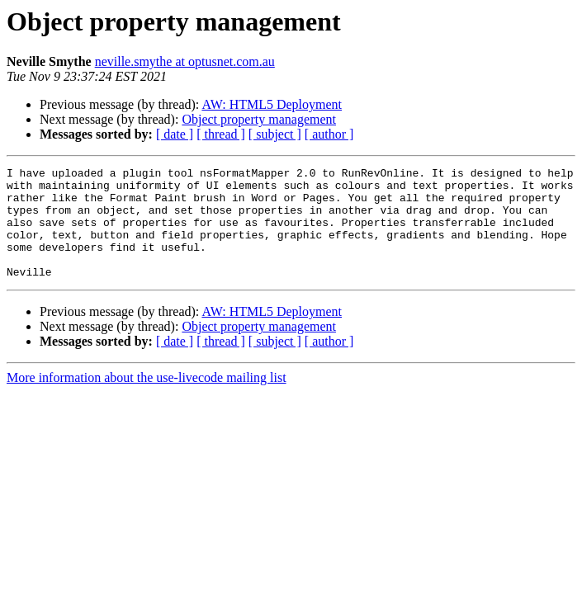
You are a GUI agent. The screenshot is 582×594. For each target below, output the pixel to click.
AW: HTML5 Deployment (271, 104)
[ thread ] (220, 134)
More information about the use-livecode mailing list (146, 400)
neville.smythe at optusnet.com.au (185, 61)
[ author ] (329, 134)
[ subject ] (274, 134)
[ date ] (174, 134)
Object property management (259, 119)
